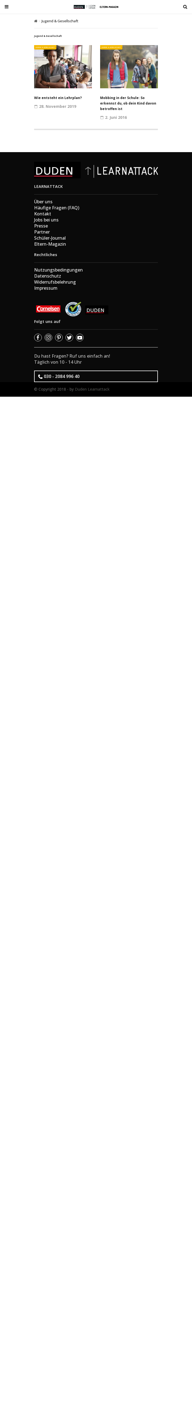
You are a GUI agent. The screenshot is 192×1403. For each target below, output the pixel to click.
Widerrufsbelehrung (55, 282)
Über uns (43, 202)
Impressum (45, 288)
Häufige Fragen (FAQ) (56, 208)
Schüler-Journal (50, 238)
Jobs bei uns (46, 220)
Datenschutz (47, 276)
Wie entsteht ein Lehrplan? (58, 97)
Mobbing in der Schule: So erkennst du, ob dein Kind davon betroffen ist (128, 103)
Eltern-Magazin (50, 244)
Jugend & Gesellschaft (45, 47)
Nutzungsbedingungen (58, 270)
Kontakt (42, 214)
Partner (42, 232)
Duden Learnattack (92, 389)
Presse (41, 226)
